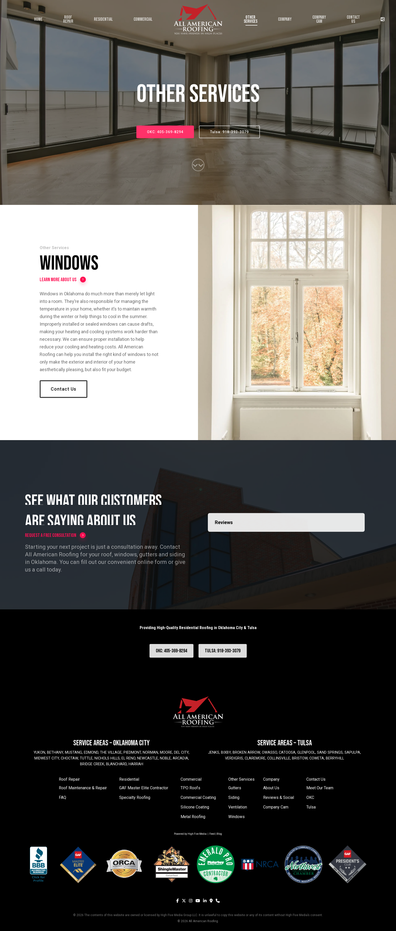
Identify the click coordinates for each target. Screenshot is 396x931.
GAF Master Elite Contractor (143, 787)
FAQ (62, 797)
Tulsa (311, 807)
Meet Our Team (319, 787)
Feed (212, 833)
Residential (129, 779)
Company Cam (275, 807)
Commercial (191, 779)
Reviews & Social (278, 797)
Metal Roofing (193, 816)
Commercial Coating (198, 797)
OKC (310, 797)
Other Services (241, 779)
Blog (219, 833)
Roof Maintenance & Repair (83, 787)
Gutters (234, 787)
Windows (236, 816)
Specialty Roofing (134, 797)
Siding (233, 797)
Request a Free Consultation (55, 535)
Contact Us (316, 779)
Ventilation (237, 807)
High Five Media (197, 833)
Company (271, 779)
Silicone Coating (195, 807)
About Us (271, 787)
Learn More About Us (63, 280)
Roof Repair (69, 779)
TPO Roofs (190, 787)
